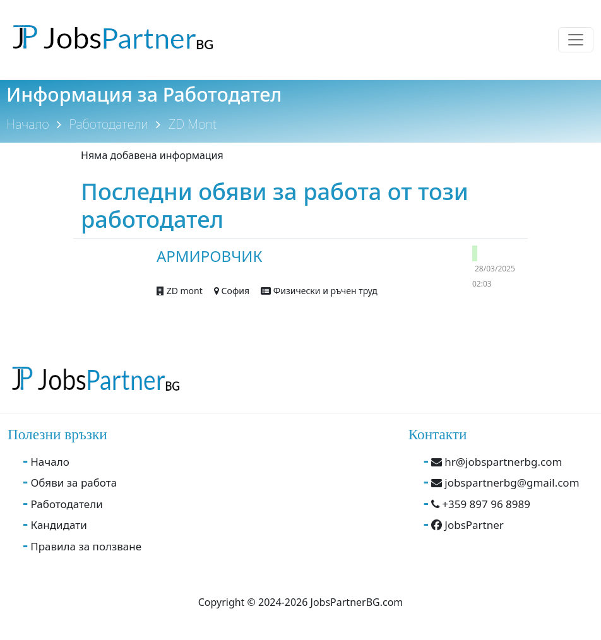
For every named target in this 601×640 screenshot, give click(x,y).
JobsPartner (467, 525)
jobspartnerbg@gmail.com (505, 482)
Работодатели (108, 124)
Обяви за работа (73, 482)
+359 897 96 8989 (480, 504)
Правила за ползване (85, 546)
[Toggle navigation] (575, 39)
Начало (27, 124)
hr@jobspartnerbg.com (496, 461)
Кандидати (58, 525)
